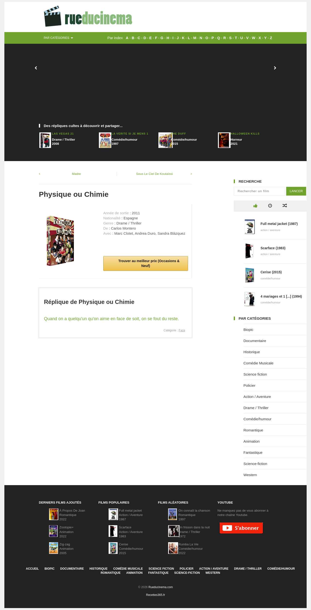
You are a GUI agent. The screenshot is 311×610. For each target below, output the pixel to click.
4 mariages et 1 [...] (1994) (281, 296)
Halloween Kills (245, 133)
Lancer (296, 191)
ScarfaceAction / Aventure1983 (131, 531)
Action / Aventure (257, 397)
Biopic (248, 329)
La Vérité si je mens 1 (130, 133)
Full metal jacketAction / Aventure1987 (131, 515)
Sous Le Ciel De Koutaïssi (154, 174)
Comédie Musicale (258, 363)
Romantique (253, 430)
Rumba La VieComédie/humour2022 (191, 548)
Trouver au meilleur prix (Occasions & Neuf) (148, 263)
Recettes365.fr (155, 595)
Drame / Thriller (255, 408)
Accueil (32, 568)
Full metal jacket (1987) (279, 224)
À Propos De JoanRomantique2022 (72, 515)
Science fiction (255, 374)
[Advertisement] (155, 86)
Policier (249, 385)
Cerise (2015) (271, 272)
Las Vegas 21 (63, 133)
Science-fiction (255, 464)
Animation (251, 441)
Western (250, 475)
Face (182, 330)
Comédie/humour (257, 419)
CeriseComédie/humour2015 (131, 548)
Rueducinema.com (160, 587)
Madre (76, 174)
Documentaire (254, 341)
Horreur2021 (236, 142)
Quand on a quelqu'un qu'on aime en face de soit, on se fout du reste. (111, 318)
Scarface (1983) (272, 248)
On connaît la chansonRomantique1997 (194, 515)
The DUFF (178, 133)
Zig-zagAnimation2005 (67, 548)
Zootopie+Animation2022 (67, 531)
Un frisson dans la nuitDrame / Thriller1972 (194, 531)
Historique (251, 352)
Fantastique (252, 452)
